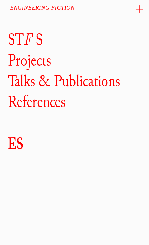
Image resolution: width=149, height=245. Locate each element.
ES (15, 143)
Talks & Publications (64, 81)
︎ (139, 9)
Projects (29, 60)
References (36, 102)
